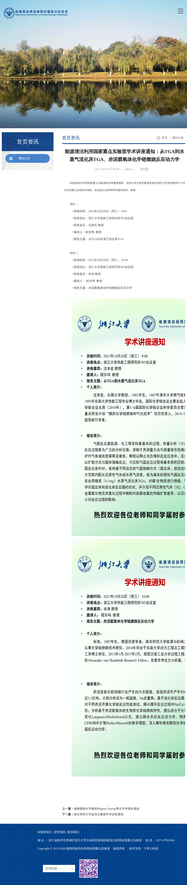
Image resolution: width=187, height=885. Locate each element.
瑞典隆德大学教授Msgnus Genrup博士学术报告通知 (106, 808)
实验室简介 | (45, 832)
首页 (164, 137)
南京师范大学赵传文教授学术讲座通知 (98, 814)
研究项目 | (60, 832)
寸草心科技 (151, 848)
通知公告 (24, 158)
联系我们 (73, 832)
